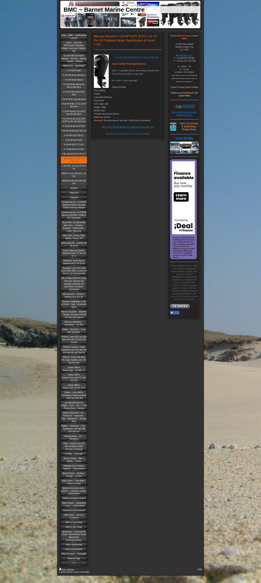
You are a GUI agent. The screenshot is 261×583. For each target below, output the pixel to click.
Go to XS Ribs (184, 138)
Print (62, 570)
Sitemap (70, 570)
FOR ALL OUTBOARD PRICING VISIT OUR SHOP (137, 57)
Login (199, 569)
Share (175, 313)
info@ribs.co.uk (186, 55)
